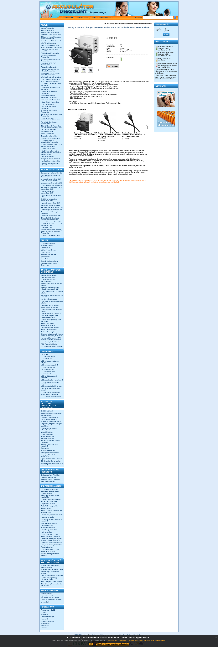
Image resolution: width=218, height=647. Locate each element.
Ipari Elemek (45, 256)
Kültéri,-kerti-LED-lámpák (49, 394)
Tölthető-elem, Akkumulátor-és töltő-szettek (51, 584)
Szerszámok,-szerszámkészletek (52, 515)
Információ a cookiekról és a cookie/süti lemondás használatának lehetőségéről (136, 640)
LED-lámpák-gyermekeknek (50, 392)
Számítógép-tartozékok (49, 530)
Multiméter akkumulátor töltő (50, 205)
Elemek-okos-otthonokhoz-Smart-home (50, 264)
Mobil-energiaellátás (48, 146)
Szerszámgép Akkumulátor (50, 32)
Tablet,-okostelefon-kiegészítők (51, 510)
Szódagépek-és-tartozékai (50, 452)
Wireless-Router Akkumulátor (51, 77)
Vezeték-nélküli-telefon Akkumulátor (48, 56)
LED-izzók (44, 354)
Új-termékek (45, 602)
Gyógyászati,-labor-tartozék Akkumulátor (50, 88)
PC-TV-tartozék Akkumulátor (50, 79)
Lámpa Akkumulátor (47, 156)
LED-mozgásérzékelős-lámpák (51, 386)
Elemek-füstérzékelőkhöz (49, 261)
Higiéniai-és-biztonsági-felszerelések (49, 429)
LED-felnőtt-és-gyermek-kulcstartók (49, 377)
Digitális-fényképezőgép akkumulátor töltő (49, 200)
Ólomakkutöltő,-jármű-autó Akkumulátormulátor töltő (50, 218)
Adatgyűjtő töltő (46, 227)
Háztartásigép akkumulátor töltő (52, 209)
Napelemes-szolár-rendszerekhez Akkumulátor (50, 119)
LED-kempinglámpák (48, 371)
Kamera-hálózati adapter (49, 307)
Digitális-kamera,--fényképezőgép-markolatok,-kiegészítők (50, 495)
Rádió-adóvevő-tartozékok (50, 549)
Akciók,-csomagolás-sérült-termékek (50, 554)
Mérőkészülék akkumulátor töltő (52, 207)
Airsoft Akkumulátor (47, 134)
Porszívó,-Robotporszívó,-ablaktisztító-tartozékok (50, 418)
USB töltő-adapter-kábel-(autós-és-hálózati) (50, 316)
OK (90, 644)
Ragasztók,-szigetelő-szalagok (51, 424)
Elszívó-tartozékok (47, 434)
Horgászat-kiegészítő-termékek (51, 144)
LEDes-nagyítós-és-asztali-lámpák (50, 383)
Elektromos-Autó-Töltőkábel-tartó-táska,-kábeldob (50, 480)
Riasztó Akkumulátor (48, 149)
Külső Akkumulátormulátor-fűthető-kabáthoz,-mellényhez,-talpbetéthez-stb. (51, 152)
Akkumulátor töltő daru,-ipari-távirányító (51, 212)
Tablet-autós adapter (48, 332)
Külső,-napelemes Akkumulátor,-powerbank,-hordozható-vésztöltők (52, 49)
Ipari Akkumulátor (47, 131)
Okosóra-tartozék (47, 525)
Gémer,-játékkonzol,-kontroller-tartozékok (51, 520)
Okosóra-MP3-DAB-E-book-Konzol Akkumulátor (50, 74)
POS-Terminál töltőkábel (49, 344)
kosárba (115, 66)
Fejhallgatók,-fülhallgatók (49, 489)
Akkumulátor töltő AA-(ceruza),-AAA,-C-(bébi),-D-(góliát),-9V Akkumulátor (51, 231)
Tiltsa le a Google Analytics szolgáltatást (112, 644)
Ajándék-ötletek (46, 593)
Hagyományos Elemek (48, 243)
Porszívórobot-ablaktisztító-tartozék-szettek (50, 566)
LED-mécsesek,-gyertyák (49, 365)
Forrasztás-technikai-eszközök (51, 542)
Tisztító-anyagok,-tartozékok (50, 536)
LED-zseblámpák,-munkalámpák (52, 380)
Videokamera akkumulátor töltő (51, 183)
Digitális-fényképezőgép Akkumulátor (49, 92)
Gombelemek (45, 248)
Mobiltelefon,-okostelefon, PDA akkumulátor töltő (51, 188)
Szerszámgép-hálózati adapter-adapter (51, 284)
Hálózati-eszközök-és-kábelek (51, 499)
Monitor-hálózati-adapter (49, 299)
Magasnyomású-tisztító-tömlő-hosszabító (51, 441)
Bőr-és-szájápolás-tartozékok (51, 461)
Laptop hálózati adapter (49, 275)
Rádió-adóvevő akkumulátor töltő (52, 185)
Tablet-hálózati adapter (48, 329)
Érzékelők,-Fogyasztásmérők (51, 421)
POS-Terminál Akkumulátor (50, 81)
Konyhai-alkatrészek (48, 450)
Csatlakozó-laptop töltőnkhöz (51, 313)
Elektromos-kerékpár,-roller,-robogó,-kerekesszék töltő (50, 288)
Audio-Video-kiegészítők (49, 506)
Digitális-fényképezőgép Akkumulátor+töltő (49, 578)
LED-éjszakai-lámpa (48, 356)
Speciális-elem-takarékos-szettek (52, 569)
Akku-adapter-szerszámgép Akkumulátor (50, 176)
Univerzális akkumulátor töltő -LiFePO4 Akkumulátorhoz (51, 180)
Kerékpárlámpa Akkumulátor (50, 161)
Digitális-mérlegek (47, 411)
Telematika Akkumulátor (49, 136)
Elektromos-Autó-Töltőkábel (50, 475)
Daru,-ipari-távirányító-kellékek (51, 545)
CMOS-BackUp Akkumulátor (50, 138)
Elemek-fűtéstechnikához (49, 259)
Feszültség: (110, 45)
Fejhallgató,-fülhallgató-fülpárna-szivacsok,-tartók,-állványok (52, 539)
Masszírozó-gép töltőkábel (50, 342)
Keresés (138, 18)
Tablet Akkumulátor (47, 30)
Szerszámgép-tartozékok (49, 534)
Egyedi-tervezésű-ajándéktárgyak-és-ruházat (50, 596)
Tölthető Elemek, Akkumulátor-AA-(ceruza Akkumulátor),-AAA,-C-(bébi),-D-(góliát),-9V (52, 127)
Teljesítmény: (110, 46)
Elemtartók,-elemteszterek (50, 491)
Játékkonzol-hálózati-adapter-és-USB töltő (52, 296)
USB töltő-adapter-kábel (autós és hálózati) (116, 23)
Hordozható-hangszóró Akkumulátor (49, 111)
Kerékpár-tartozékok (48, 551)
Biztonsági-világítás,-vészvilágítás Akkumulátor (50, 141)
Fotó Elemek (45, 252)
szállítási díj (115, 182)
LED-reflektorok (46, 359)
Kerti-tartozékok (46, 532)
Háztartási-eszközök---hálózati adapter (51, 310)
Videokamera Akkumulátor (50, 45)
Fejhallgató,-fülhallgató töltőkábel (52, 346)
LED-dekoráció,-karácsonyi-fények (50, 362)
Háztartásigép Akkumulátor (50, 102)
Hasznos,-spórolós (47, 517)
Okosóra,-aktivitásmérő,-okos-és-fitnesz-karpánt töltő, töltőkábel (52, 335)
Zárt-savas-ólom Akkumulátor (51, 35)
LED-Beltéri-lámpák (47, 369)
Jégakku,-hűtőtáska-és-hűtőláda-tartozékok (52, 464)
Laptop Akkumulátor (47, 28)
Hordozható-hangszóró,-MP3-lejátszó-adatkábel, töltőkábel (51, 338)
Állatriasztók (45, 448)
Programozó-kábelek (48, 504)
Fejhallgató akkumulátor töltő (51, 216)
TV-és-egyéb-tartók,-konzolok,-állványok (48, 437)
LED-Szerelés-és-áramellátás (51, 396)
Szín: (108, 48)
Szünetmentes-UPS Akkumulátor (52, 41)
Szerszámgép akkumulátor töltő (51, 173)
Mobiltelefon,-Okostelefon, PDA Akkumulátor (51, 115)
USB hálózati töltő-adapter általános (141, 23)
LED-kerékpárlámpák (48, 367)
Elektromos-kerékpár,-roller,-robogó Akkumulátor (50, 164)
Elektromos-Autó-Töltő (48, 477)
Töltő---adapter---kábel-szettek (51, 581)
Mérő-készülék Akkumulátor (50, 100)
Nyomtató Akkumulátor (48, 95)
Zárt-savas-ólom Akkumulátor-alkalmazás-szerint (51, 37)
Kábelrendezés (46, 512)
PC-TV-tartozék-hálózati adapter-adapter (52, 292)
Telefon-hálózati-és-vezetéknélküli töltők (48, 324)
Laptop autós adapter (48, 277)
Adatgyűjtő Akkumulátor (49, 67)
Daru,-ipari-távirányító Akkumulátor (48, 107)
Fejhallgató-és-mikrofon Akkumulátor (49, 123)
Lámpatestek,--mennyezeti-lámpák (50, 389)
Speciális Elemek (47, 245)
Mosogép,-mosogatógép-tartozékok (49, 445)
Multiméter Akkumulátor (49, 97)
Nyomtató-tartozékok (48, 527)
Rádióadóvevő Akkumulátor (50, 53)
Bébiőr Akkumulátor (47, 104)
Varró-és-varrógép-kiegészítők (51, 413)
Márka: (108, 51)
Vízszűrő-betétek (47, 432)
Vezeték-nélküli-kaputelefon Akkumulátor (50, 60)
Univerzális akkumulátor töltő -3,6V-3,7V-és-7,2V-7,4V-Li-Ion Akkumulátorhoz (51, 223)
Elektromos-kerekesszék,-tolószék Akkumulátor (50, 70)
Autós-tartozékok (47, 547)
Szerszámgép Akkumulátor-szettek (50, 572)
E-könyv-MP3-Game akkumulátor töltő (48, 192)
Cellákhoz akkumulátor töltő (50, 235)
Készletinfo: (110, 57)
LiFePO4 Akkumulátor (48, 43)
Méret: (108, 50)
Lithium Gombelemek (48, 250)
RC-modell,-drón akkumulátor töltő (51, 196)
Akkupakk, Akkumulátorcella (50, 159)
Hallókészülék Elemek (48, 254)
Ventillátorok (45, 426)
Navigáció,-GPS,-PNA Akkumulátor (48, 64)
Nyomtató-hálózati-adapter (50, 305)
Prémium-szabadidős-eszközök (51, 600)
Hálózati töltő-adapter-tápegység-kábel (48, 280)
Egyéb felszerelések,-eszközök (51, 459)
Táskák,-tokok (45, 508)
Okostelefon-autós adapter (50, 327)
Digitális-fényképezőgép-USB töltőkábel (51, 320)
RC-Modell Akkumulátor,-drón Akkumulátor (51, 84)
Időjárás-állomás (46, 415)
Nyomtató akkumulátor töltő (50, 203)
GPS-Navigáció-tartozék (49, 523)
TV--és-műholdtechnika (49, 501)
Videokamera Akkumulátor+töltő (52, 575)
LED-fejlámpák (46, 374)
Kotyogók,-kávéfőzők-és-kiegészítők (49, 455)
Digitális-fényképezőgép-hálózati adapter (52, 302)
